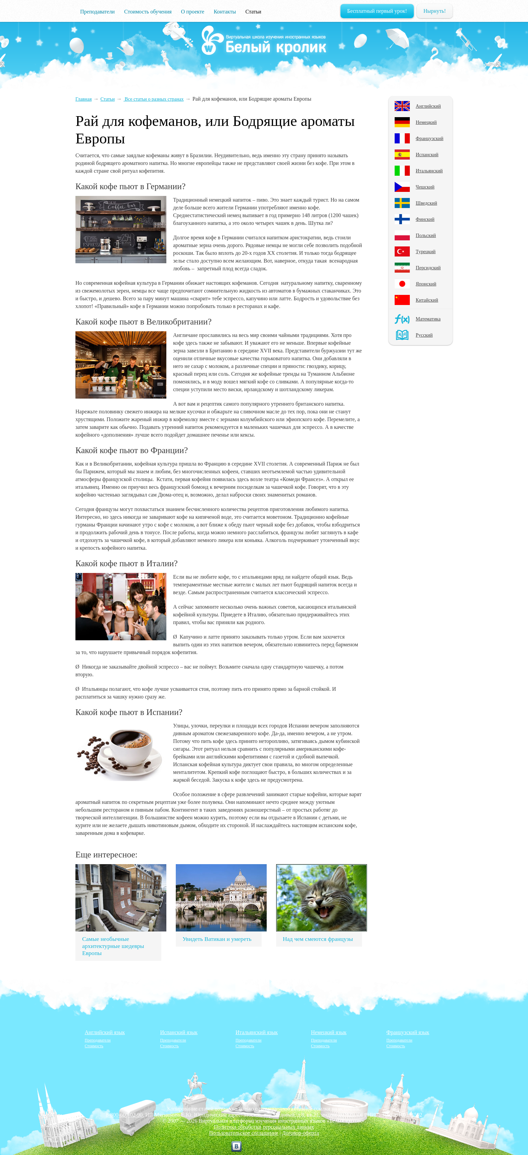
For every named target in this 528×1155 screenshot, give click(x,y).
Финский (425, 219)
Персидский (428, 267)
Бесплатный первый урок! (377, 11)
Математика (428, 318)
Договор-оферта (300, 1133)
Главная (83, 99)
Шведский (426, 203)
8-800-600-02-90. (125, 1115)
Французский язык (408, 1032)
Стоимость (94, 1046)
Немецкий (426, 122)
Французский (429, 138)
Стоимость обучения (148, 11)
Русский (424, 335)
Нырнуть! (435, 11)
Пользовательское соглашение (243, 1133)
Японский (426, 283)
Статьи (253, 11)
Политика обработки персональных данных (264, 1127)
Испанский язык (179, 1032)
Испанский (427, 154)
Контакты (225, 11)
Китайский (427, 300)
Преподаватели (97, 11)
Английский (428, 106)
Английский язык (105, 1032)
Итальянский (429, 170)
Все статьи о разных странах (154, 99)
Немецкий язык (329, 1032)
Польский (426, 235)
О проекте (192, 11)
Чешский (425, 187)
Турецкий (426, 251)
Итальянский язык (257, 1032)
